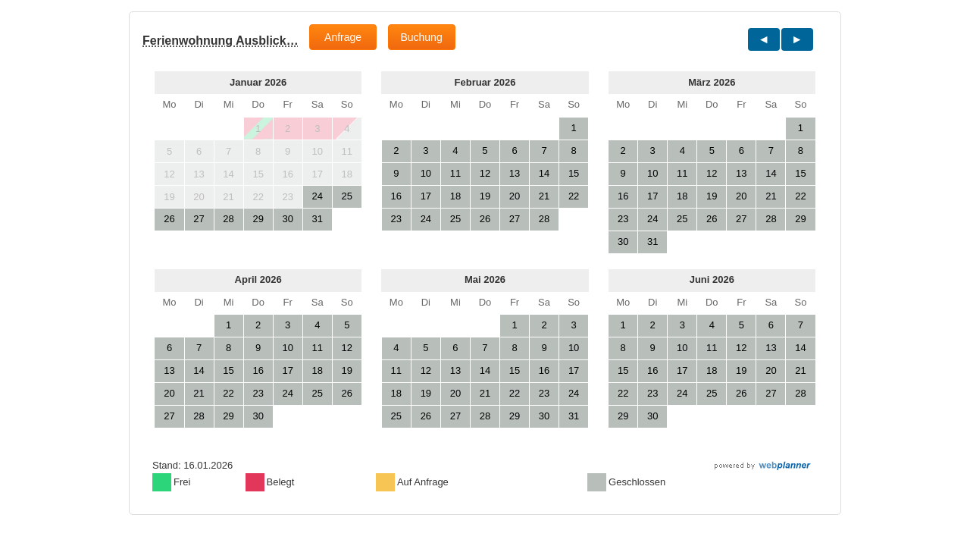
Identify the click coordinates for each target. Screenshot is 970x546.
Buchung (421, 37)
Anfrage (342, 37)
